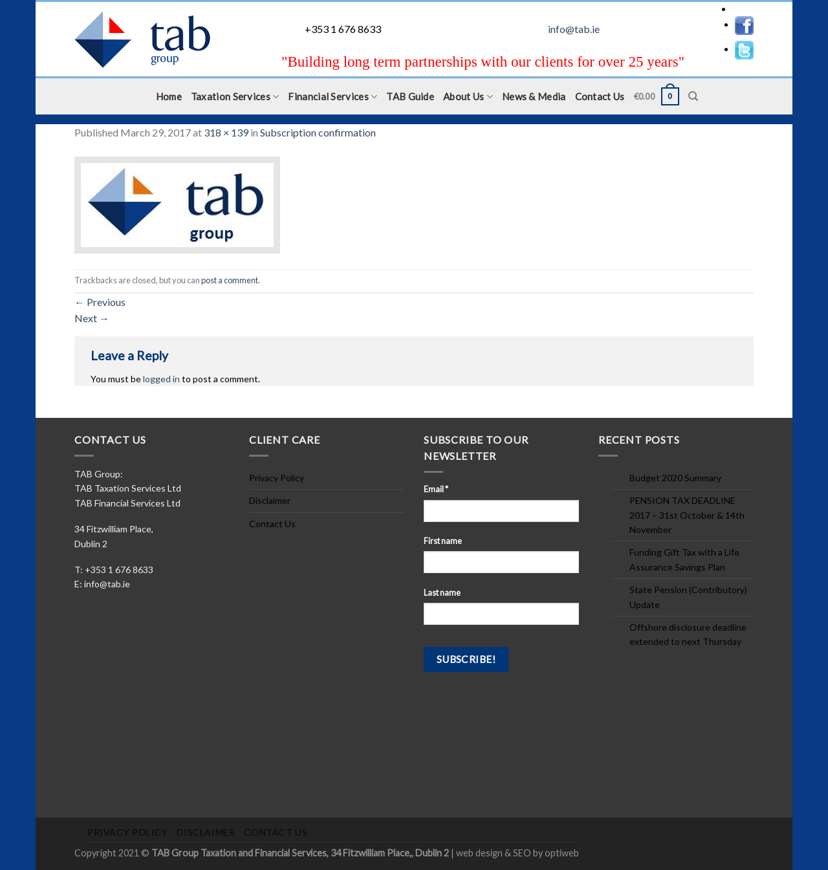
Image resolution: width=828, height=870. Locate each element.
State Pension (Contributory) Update (688, 596)
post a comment (229, 280)
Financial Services (332, 97)
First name (443, 541)
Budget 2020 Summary (675, 477)
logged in (161, 378)
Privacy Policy (276, 477)
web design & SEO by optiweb (517, 852)
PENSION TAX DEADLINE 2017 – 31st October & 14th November (687, 515)
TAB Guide (410, 96)
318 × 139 (226, 132)
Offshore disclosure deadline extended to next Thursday (687, 634)
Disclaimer (269, 500)
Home (169, 96)
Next (91, 318)
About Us (468, 97)
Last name (442, 593)
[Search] (693, 96)
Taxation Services (235, 97)
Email (436, 489)
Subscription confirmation (318, 132)
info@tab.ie (574, 29)
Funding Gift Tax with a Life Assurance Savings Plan (684, 559)
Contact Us (600, 96)
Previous (99, 302)
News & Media (534, 96)
